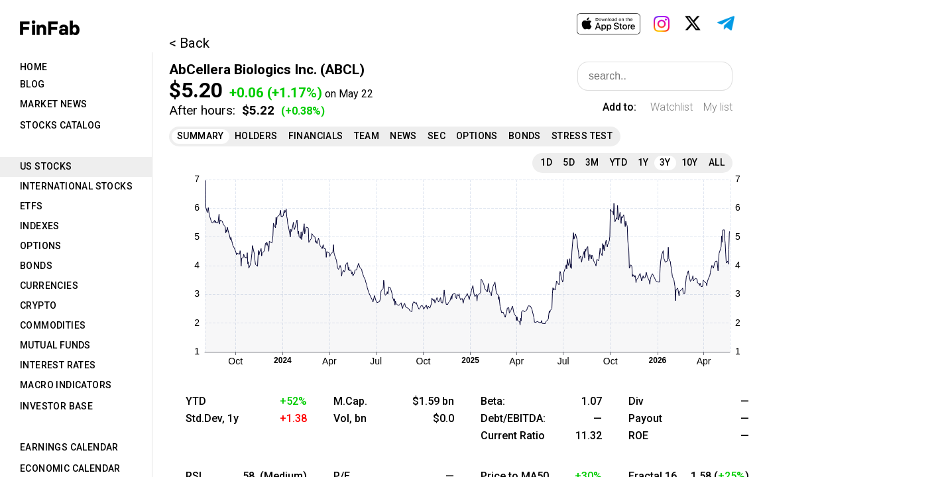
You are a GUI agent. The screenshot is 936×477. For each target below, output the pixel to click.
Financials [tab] (315, 136)
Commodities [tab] (53, 325)
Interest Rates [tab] (58, 365)
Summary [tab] (200, 136)
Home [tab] (34, 67)
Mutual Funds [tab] (55, 345)
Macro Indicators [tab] (65, 385)
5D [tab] (569, 162)
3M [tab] (592, 162)
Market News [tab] (53, 104)
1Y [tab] (643, 162)
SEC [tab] (436, 136)
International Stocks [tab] (76, 186)
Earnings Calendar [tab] (69, 447)
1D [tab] (546, 162)
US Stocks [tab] (46, 166)
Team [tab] (367, 136)
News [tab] (403, 136)
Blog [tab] (32, 84)
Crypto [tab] (38, 305)
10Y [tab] (689, 162)
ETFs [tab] (31, 206)
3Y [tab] (665, 162)
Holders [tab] (256, 136)
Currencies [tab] (49, 285)
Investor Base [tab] (56, 406)
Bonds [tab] (36, 265)
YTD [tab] (618, 162)
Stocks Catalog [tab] (60, 125)
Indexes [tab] (40, 226)
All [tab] (717, 162)
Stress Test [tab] (582, 136)
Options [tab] (41, 245)
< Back (189, 43)
